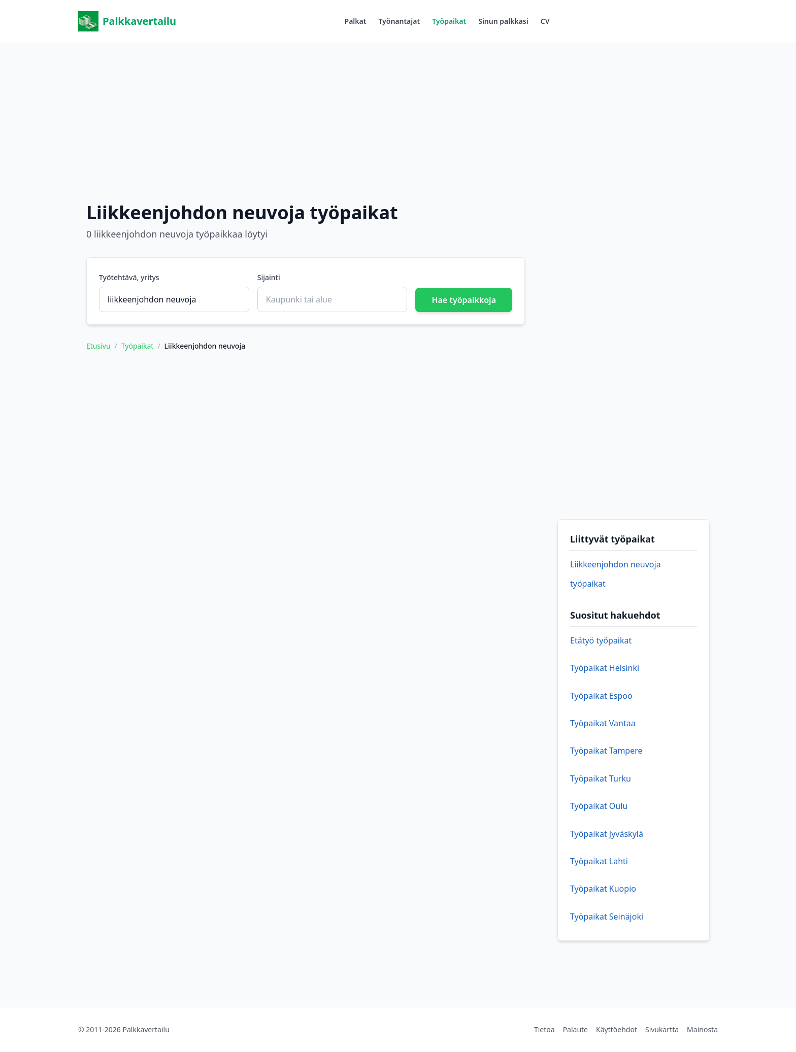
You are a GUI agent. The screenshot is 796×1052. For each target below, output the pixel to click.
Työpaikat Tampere (606, 750)
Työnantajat (399, 21)
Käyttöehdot (616, 1029)
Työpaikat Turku (600, 778)
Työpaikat (449, 21)
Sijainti (268, 277)
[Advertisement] (398, 114)
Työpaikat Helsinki (604, 667)
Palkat (356, 21)
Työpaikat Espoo (601, 695)
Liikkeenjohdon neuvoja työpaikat (615, 574)
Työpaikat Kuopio (603, 888)
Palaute (575, 1029)
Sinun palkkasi (503, 21)
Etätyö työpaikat (601, 640)
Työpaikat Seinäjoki (606, 916)
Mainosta (702, 1029)
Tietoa (544, 1029)
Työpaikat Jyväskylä (606, 833)
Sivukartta (662, 1029)
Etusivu (98, 346)
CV (545, 21)
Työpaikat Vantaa (603, 723)
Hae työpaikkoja (464, 300)
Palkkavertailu (127, 21)
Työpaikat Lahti (599, 861)
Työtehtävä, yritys (129, 277)
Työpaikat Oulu (598, 805)
